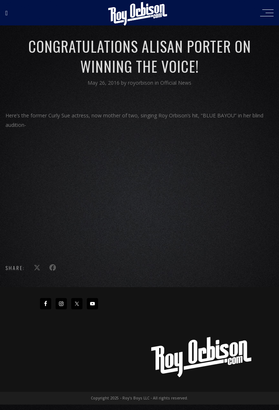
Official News (175, 82)
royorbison (141, 82)
